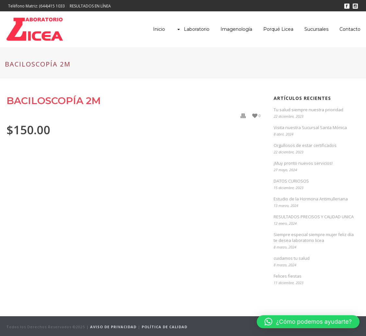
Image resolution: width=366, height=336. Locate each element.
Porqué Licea (278, 29)
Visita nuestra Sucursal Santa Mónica (310, 127)
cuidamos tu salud (292, 258)
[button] (308, 321)
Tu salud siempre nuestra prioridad (308, 110)
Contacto (349, 29)
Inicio (159, 29)
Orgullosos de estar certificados (305, 145)
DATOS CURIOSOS (291, 181)
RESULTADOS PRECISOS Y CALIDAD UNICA (314, 217)
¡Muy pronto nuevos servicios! (303, 163)
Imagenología (236, 29)
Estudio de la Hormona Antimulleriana (311, 199)
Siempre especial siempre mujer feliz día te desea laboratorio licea (314, 237)
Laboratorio (192, 29)
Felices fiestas (287, 276)
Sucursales (316, 29)
